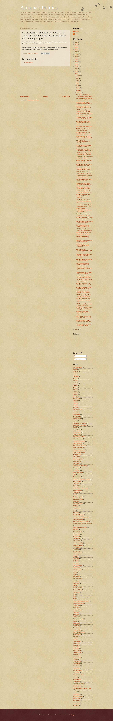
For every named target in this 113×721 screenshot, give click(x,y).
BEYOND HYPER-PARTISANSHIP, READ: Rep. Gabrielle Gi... (84, 251)
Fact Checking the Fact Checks (81, 521)
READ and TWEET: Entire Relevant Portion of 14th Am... (84, 103)
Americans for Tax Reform (79, 425)
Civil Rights (76, 483)
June (77, 80)
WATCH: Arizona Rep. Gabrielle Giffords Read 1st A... (84, 304)
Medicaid (75, 585)
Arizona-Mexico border (79, 452)
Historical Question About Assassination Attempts (82, 237)
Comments (77, 359)
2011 (76, 73)
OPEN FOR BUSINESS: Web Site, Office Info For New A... (84, 317)
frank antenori (76, 700)
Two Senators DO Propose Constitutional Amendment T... (84, 95)
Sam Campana (77, 641)
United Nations (77, 679)
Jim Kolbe (75, 560)
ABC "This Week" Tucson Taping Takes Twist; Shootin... (84, 222)
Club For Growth (77, 490)
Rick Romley (76, 628)
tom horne (75, 705)
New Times (76, 607)
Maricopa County (77, 578)
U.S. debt (75, 677)
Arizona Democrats (78, 438)
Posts (76, 356)
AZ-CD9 (75, 396)
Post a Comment (28, 62)
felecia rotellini (77, 698)
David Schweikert (77, 497)
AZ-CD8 (75, 394)
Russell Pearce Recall (78, 632)
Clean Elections (77, 485)
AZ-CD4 (75, 385)
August (78, 75)
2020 (76, 51)
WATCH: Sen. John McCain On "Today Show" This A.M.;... (84, 308)
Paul (76, 34)
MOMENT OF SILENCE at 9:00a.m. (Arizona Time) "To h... (83, 268)
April (77, 85)
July (77, 78)
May (77, 83)
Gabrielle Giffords (77, 531)
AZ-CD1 (75, 378)
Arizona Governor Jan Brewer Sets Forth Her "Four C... (83, 214)
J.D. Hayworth (76, 547)
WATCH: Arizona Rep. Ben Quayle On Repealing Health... (83, 196)
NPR (74, 594)
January (78, 92)
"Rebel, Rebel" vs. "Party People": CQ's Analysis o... (83, 291)
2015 (76, 64)
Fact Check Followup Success (80, 517)
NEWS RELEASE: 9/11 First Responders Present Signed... (84, 137)
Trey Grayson (76, 668)
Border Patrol (76, 470)
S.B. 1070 (75, 636)
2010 (76, 329)
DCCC (75, 494)
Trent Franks (76, 665)
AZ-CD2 (75, 380)
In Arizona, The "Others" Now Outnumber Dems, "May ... (83, 168)
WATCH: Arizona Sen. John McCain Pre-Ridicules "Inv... (83, 133)
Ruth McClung (77, 634)
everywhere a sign (77, 696)
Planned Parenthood (78, 619)
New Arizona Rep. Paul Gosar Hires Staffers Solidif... (83, 324)
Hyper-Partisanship (78, 543)
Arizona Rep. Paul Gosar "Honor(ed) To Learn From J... (84, 149)
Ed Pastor (75, 505)
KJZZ (74, 574)
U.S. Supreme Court (78, 674)
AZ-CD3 (75, 383)
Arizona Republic (77, 443)
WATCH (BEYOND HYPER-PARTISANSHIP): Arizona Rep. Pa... (83, 123)
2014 (76, 66)
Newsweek (76, 612)
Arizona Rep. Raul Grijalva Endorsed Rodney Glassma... (84, 184)
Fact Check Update (78, 519)
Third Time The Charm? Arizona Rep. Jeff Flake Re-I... (84, 129)
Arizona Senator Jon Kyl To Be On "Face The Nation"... (83, 273)
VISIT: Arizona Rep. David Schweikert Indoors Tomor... (83, 187)
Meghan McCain (77, 589)
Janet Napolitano (77, 552)
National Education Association (81, 601)
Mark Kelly (76, 581)
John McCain (76, 567)
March (78, 88)
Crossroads (76, 492)
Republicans (76, 625)
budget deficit (76, 694)
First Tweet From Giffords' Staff (84, 126)
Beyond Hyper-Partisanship (80, 465)
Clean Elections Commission (80, 488)
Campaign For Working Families (81, 479)
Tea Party (75, 659)
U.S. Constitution (77, 670)
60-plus (75, 369)
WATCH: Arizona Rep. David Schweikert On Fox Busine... (84, 153)
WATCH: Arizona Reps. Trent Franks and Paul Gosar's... (83, 295)
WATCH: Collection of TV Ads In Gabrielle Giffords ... (84, 280)
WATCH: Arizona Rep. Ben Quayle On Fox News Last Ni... (83, 300)
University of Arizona (78, 683)
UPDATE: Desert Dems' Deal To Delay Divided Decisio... (84, 180)
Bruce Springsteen (78, 472)
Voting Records (77, 686)
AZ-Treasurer (76, 414)
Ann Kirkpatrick (77, 432)
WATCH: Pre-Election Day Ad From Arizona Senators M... (83, 276)
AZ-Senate (76, 412)
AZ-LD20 (75, 405)
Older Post (66, 96)
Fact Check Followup (78, 514)
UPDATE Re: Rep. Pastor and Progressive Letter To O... (83, 146)
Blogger (73, 715)
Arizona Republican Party (79, 445)
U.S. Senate (76, 672)
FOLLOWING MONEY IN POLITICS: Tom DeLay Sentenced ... (82, 245)
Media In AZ (76, 583)
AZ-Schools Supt (77, 409)
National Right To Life (78, 603)
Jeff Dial (75, 554)
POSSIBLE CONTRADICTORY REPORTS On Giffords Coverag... (84, 256)
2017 (76, 59)
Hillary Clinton (76, 540)
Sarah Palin (76, 643)
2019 (76, 54)
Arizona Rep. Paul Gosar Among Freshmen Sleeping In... (84, 157)
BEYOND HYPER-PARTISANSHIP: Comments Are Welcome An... (84, 210)
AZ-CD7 (75, 392)
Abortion (75, 421)
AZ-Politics (76, 407)
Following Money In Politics (80, 527)
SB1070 (75, 639)
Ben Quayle (76, 463)
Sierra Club (76, 648)
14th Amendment (77, 367)
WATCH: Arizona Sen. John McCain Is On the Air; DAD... (84, 284)
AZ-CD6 (75, 389)
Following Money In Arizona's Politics (82, 523)
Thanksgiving (76, 663)
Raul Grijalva (76, 623)
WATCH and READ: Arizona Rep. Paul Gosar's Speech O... (83, 201)
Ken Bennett (76, 576)
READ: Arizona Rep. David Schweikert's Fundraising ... (83, 191)
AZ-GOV (75, 400)
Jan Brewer (76, 549)
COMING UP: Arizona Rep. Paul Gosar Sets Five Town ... (84, 114)
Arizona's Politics (39, 7)
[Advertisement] (45, 81)
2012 (76, 71)
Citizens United (77, 481)
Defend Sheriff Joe (78, 499)
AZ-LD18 (75, 403)
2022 (76, 47)
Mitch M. (77, 31)
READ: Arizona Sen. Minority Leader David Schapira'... (83, 233)
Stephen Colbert (77, 652)
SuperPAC (76, 654)
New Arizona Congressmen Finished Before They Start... (84, 321)
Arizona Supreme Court (79, 450)
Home (45, 96)
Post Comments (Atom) (33, 100)
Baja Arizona (76, 456)
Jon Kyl (75, 572)
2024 (76, 42)
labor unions (76, 703)
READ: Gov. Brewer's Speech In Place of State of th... (84, 241)
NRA (74, 596)
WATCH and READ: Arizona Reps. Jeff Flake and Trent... (84, 229)
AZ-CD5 (75, 387)
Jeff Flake (75, 556)
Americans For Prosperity (79, 423)
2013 (76, 68)
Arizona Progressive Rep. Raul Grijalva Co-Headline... (84, 176)
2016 (76, 61)
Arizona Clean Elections (79, 436)
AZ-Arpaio (75, 376)
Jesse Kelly (76, 558)
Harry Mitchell (76, 538)
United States (76, 681)
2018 (76, 56)
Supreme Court (77, 657)
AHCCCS (75, 371)
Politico (75, 621)
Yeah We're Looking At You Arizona (82, 688)
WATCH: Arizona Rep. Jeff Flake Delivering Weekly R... (84, 218)
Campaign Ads (77, 476)
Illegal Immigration (77, 545)
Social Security (77, 650)
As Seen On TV (77, 454)
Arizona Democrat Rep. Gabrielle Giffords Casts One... (82, 313)
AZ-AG (75, 374)
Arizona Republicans (78, 447)
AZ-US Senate (77, 416)
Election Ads (76, 508)
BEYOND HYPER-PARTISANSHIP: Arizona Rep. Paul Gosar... (83, 141)
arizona (75, 691)
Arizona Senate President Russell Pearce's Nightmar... (84, 106)
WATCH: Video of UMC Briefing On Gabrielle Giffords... (84, 260)
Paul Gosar (76, 614)
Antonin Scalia (77, 434)
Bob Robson (76, 467)
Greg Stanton (76, 536)
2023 (76, 44)
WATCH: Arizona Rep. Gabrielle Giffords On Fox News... (84, 288)
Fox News (75, 529)
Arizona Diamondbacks (79, 441)
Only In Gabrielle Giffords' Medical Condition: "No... (83, 225)
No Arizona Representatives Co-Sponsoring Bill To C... (84, 99)
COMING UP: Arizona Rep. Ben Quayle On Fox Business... (84, 118)
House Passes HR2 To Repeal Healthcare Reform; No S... (83, 205)
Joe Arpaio (76, 563)
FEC (74, 510)
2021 (76, 49)
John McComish (77, 569)
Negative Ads (76, 605)
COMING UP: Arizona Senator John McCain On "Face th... (83, 172)
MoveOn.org (76, 592)
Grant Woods (76, 534)
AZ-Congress (76, 398)
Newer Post (24, 96)
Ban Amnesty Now (78, 459)
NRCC (75, 598)
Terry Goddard (77, 661)
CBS (74, 474)
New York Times (77, 610)
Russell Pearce (77, 630)
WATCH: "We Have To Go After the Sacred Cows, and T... (84, 165)
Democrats (76, 501)
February (78, 90)
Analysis (75, 427)
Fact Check (76, 512)
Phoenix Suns (76, 616)
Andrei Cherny (77, 430)
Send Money (76, 645)
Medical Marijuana (77, 587)
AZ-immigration (77, 418)
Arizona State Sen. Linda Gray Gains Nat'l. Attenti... (83, 161)
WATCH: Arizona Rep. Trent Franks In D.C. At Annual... (83, 110)
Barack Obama (77, 461)
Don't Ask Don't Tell (78, 503)
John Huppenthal (77, 565)
